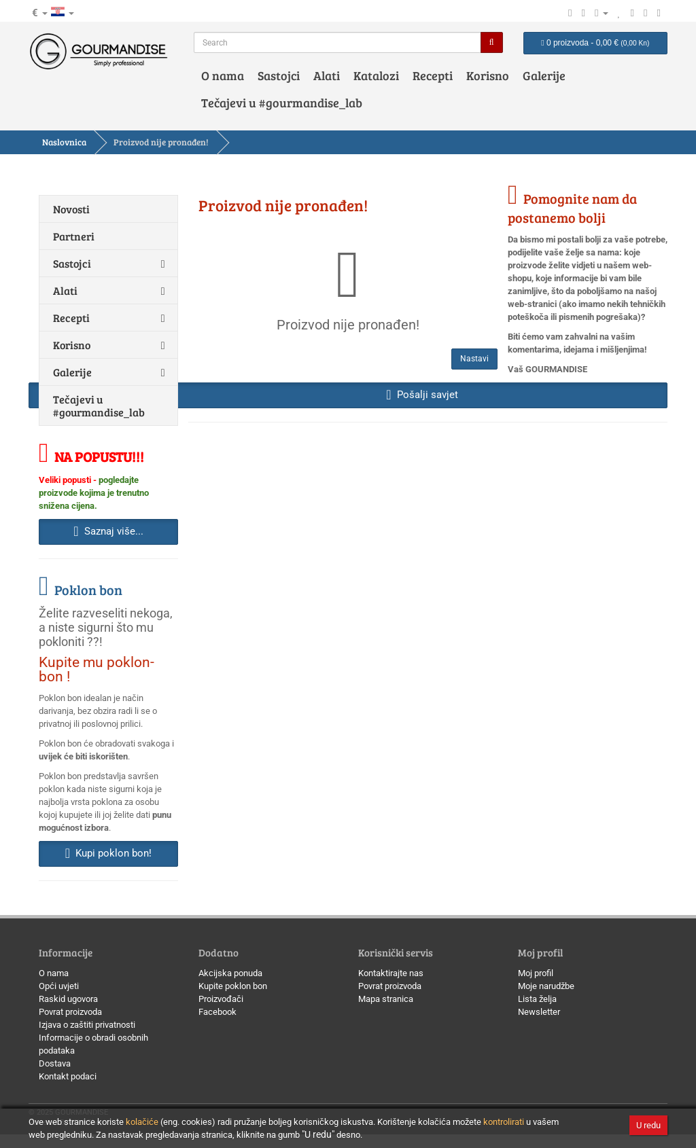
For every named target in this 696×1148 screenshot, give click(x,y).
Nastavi (474, 358)
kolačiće (142, 1122)
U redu (648, 1125)
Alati (326, 75)
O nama (222, 75)
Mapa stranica (385, 999)
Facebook (217, 1012)
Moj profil (535, 973)
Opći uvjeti (59, 986)
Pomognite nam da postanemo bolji (572, 208)
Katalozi (376, 75)
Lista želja (537, 999)
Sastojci (279, 75)
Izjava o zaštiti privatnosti (87, 1025)
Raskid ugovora (68, 999)
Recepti (433, 75)
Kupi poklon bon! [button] (108, 853)
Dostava (55, 1063)
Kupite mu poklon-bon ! (96, 669)
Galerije (544, 75)
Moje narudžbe (546, 986)
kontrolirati (503, 1122)
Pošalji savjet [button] (421, 395)
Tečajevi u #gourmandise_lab (281, 102)
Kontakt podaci (68, 1076)
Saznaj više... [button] (108, 531)
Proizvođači (220, 999)
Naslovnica (64, 142)
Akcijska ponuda (230, 973)
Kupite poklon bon (232, 986)
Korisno (487, 75)
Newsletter (539, 1012)
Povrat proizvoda (70, 1012)
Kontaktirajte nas (390, 973)
